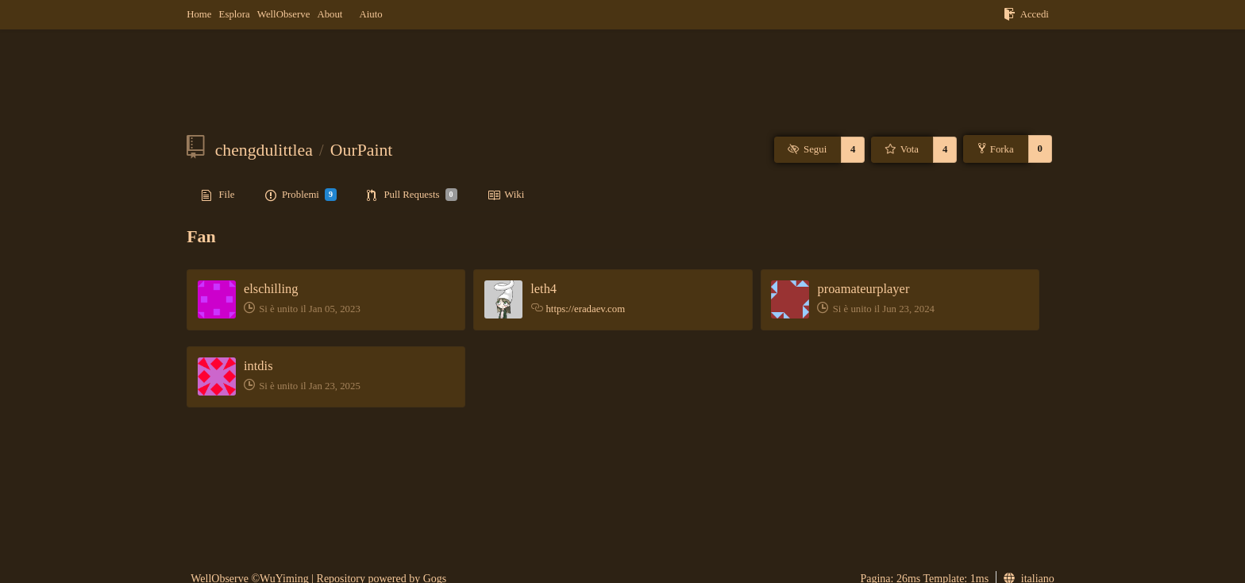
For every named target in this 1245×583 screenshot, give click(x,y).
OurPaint (361, 150)
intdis (258, 365)
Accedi (1026, 14)
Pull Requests (412, 195)
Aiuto (370, 14)
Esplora (234, 14)
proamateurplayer (863, 288)
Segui (807, 149)
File (218, 195)
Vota (901, 149)
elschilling (271, 288)
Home (199, 14)
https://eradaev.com (585, 309)
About (329, 14)
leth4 (543, 288)
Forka (996, 148)
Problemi (301, 195)
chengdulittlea (264, 150)
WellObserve (283, 14)
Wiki (506, 195)
